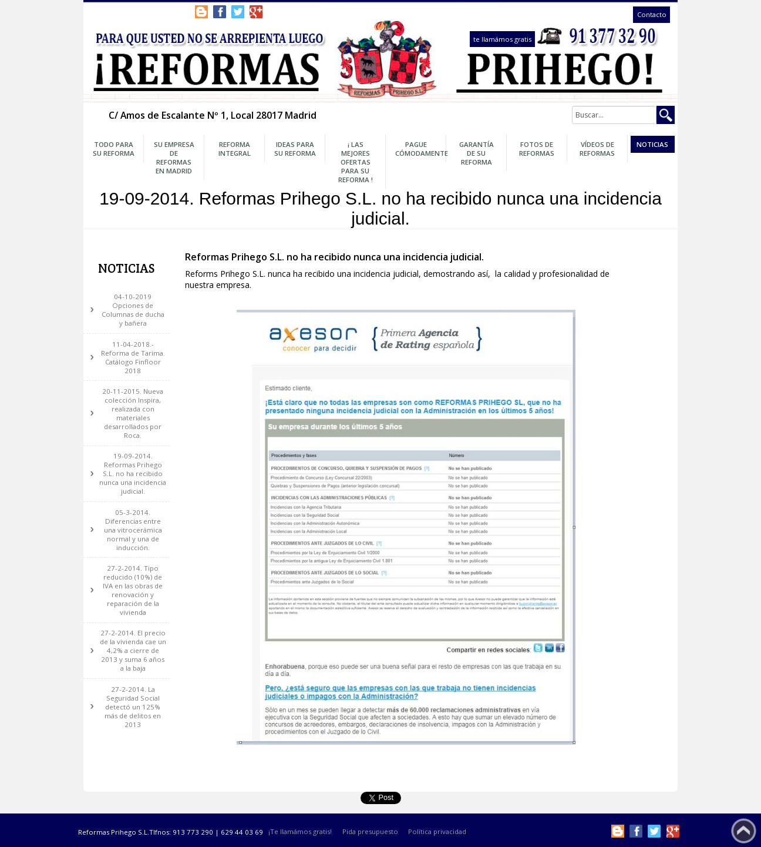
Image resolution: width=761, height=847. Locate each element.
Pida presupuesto (370, 832)
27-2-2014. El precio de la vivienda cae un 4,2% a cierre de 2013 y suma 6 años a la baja (133, 650)
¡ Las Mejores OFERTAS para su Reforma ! (355, 162)
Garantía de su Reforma (476, 153)
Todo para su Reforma (113, 149)
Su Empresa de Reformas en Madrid (174, 157)
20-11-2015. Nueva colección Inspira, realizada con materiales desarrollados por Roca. (132, 413)
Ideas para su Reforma (295, 149)
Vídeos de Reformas (597, 149)
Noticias (652, 144)
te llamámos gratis (502, 39)
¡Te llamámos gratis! (300, 832)
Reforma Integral (234, 149)
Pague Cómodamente (419, 149)
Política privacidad (437, 832)
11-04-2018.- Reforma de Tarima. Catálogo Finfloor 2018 (133, 357)
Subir (744, 831)
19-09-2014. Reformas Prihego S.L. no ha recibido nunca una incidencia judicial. (132, 473)
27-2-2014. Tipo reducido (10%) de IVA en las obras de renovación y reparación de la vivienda (133, 590)
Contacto (651, 15)
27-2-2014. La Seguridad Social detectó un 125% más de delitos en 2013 (133, 707)
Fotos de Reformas (536, 149)
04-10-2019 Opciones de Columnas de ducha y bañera (133, 309)
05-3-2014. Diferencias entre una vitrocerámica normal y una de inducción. (133, 530)
